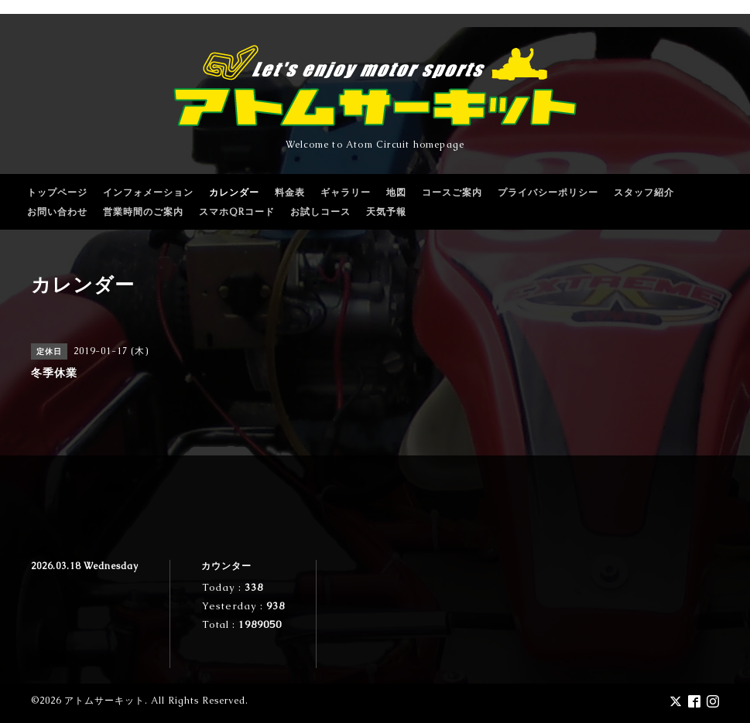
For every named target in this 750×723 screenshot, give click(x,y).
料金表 (290, 192)
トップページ (57, 192)
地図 (396, 192)
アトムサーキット (104, 700)
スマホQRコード (237, 212)
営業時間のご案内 (143, 212)
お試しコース (320, 212)
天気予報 (386, 212)
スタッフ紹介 (644, 192)
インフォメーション (148, 192)
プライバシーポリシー (548, 192)
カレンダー (234, 192)
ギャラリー (345, 192)
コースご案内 (452, 192)
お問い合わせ (57, 212)
